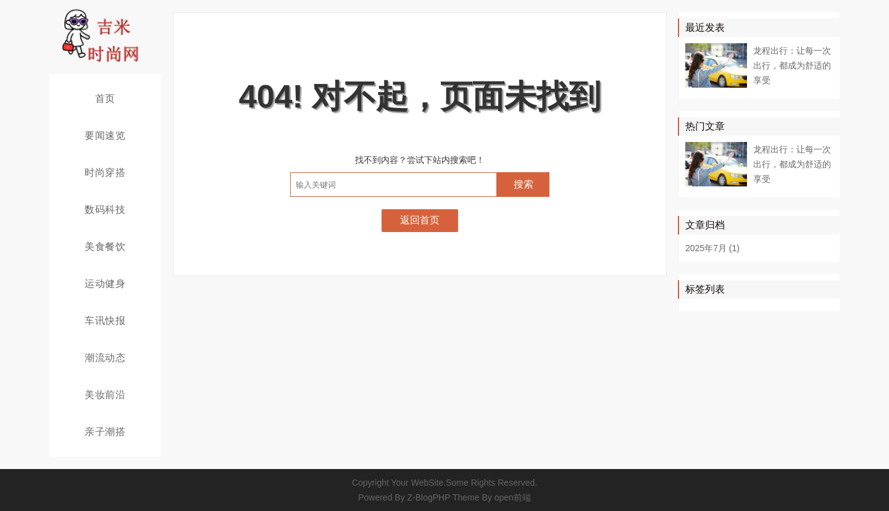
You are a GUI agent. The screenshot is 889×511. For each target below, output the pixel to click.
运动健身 (105, 283)
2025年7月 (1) (712, 248)
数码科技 (105, 209)
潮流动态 (105, 357)
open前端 (513, 497)
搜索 (523, 184)
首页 (105, 98)
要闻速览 (105, 135)
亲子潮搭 (105, 431)
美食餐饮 (105, 246)
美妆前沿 (105, 394)
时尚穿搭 (105, 172)
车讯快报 (105, 320)
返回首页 (420, 220)
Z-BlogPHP (429, 497)
